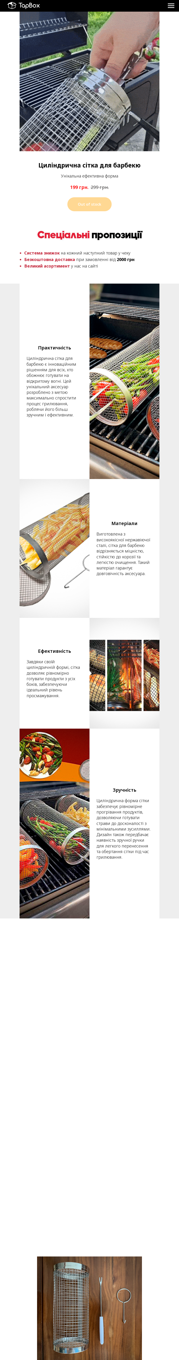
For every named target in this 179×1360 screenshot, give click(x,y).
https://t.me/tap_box (33, 1337)
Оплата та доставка (106, 1337)
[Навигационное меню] (171, 5)
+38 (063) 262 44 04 (33, 1324)
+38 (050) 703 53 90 (32, 1328)
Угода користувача (106, 1330)
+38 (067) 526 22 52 (33, 1332)
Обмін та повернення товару (112, 1344)
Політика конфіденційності (110, 1324)
